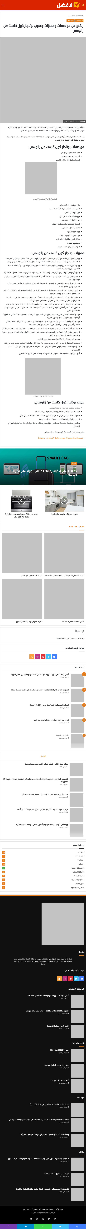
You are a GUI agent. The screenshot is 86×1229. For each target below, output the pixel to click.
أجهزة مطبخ (79, 21)
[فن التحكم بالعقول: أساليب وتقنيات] (77, 1179)
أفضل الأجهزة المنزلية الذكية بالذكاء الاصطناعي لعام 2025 (48, 996)
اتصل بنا (33, 1213)
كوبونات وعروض (77, 868)
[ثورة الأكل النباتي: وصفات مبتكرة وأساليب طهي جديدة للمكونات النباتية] (76, 830)
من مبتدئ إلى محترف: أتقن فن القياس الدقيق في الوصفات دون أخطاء (42, 809)
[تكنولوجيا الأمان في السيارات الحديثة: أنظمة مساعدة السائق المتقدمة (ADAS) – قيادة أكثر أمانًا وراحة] (76, 785)
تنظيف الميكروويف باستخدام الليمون (29, 622)
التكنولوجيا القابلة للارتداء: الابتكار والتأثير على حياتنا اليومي (47, 1011)
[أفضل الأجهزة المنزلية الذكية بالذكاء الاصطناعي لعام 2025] (77, 1001)
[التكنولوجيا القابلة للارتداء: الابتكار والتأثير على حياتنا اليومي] (77, 1016)
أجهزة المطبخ (78, 872)
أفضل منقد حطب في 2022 (59, 1080)
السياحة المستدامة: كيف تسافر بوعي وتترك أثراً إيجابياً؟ (49, 705)
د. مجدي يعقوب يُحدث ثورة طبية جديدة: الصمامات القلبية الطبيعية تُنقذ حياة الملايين (38, 1159)
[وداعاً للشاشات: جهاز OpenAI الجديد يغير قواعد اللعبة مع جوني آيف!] (77, 1140)
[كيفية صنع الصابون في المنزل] (22, 553)
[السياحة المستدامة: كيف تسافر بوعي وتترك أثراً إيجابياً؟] (77, 710)
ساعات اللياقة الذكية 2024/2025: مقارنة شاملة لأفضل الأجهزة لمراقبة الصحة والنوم (39, 1119)
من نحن (52, 1213)
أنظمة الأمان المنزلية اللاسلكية (58, 1026)
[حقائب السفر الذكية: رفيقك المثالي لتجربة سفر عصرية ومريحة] (76, 769)
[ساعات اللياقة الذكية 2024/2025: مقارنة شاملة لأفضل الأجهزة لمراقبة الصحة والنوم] (77, 1125)
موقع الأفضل (58, 1209)
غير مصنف (79, 884)
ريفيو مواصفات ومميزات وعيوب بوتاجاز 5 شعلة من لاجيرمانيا (61, 438)
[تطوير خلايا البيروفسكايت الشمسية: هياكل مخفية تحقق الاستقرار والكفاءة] (77, 1194)
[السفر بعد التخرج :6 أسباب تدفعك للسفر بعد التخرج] (77, 726)
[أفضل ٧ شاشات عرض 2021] (77, 1055)
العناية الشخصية (77, 887)
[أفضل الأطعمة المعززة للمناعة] (64, 599)
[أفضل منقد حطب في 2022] (77, 1086)
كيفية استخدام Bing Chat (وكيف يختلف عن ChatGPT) (64, 575)
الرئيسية (79, 15)
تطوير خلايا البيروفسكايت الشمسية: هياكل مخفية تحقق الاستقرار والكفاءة (42, 1189)
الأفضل (74, 463)
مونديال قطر (78, 876)
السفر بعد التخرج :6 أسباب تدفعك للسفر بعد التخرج (51, 720)
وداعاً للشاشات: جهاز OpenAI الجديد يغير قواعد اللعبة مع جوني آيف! (44, 1135)
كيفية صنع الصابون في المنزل (31, 575)
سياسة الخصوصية (43, 1213)
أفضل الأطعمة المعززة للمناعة (73, 622)
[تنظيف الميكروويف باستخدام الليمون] (22, 599)
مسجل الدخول (70, 638)
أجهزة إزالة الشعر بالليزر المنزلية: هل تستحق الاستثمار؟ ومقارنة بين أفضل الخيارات (39, 675)
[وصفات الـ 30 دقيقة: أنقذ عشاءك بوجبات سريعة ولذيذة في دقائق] (76, 800)
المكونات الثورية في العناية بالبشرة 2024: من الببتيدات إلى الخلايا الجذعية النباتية (40, 690)
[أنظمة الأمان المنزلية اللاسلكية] (77, 1031)
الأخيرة (43, 756)
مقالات (80, 860)
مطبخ (81, 864)
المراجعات (72, 15)
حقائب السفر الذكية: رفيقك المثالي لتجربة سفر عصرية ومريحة (47, 473)
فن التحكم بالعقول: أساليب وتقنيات (56, 1174)
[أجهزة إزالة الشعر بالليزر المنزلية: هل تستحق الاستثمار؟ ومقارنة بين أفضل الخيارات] (77, 680)
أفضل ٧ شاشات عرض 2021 (59, 1050)
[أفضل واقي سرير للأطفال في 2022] (77, 1071)
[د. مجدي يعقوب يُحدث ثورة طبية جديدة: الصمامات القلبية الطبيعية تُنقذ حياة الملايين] (77, 1164)
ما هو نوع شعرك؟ (62, 735)
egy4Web (26, 1209)
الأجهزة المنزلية (77, 880)
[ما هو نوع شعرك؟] (77, 741)
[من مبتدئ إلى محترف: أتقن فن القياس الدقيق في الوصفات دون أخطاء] (76, 815)
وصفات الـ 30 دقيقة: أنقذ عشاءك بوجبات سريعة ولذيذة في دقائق (44, 794)
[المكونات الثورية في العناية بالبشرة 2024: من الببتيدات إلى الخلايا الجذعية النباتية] (77, 695)
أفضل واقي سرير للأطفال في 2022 (56, 1065)
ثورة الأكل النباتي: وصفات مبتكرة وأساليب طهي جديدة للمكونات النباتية (42, 825)
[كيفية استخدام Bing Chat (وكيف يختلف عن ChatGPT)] (64, 553)
